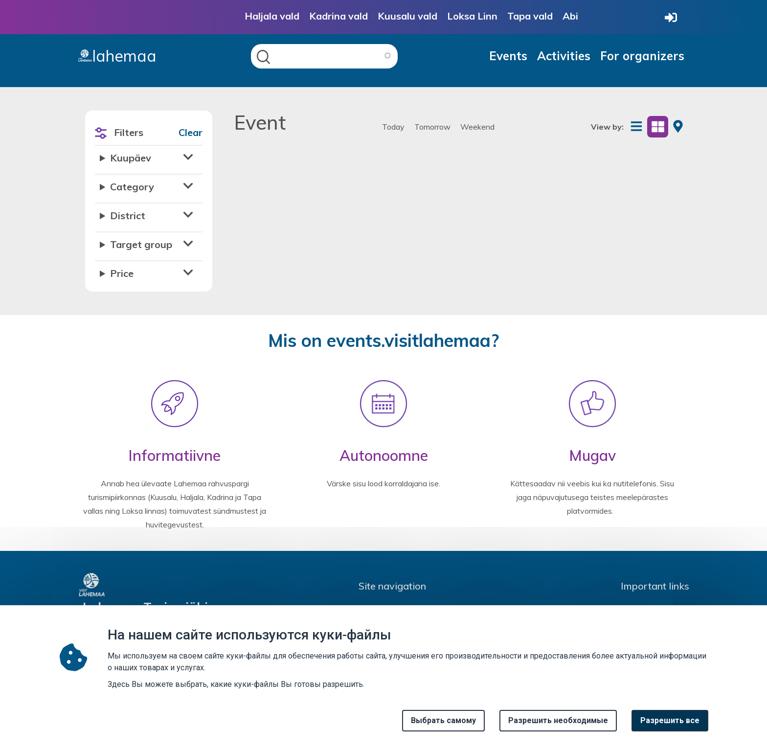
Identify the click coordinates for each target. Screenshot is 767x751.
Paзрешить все (669, 725)
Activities (563, 55)
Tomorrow (432, 127)
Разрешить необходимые (558, 725)
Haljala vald (272, 16)
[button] (149, 161)
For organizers (642, 55)
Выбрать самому (443, 725)
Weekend (477, 127)
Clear (191, 132)
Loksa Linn (472, 16)
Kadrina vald (338, 16)
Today (393, 127)
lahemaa (117, 56)
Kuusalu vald (407, 16)
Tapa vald (530, 16)
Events (508, 55)
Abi (570, 16)
